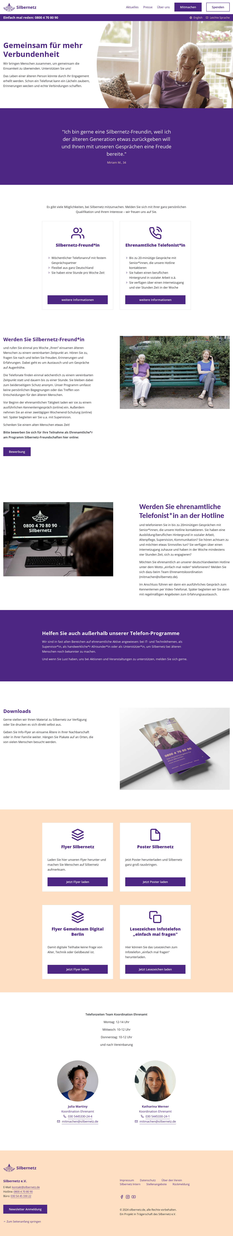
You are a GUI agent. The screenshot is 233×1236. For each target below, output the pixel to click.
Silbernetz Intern (130, 1184)
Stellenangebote (156, 1184)
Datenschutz (148, 1180)
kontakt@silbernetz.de (26, 1187)
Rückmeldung (181, 1184)
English (196, 17)
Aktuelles (132, 7)
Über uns (163, 7)
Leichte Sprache (218, 17)
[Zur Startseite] (19, 7)
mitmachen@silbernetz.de (80, 1121)
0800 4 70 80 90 (23, 1191)
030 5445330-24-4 (80, 1116)
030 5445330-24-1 (158, 1116)
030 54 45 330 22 (21, 1196)
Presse (147, 7)
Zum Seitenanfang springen (22, 1221)
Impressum (127, 1180)
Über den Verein (172, 1180)
